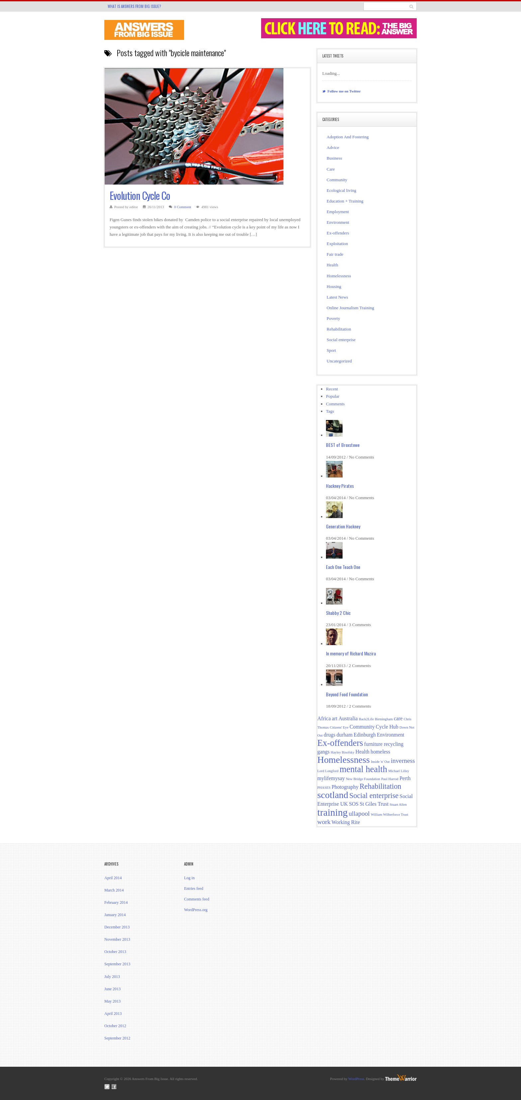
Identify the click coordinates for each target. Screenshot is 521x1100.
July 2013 (112, 976)
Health (332, 264)
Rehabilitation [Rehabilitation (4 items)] (380, 786)
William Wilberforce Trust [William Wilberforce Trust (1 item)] (389, 814)
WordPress (356, 1079)
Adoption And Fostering (347, 136)
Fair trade (335, 254)
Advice (333, 147)
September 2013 (117, 964)
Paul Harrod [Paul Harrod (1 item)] (389, 779)
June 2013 (112, 989)
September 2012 (117, 1038)
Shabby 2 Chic (338, 612)
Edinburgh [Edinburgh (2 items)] (365, 735)
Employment (338, 211)
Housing (334, 286)
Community (337, 179)
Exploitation (337, 243)
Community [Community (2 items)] (362, 727)
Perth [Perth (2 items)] (404, 778)
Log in (189, 878)
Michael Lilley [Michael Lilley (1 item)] (398, 771)
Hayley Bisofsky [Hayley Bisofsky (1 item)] (342, 752)
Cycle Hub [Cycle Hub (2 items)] (387, 727)
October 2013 (115, 951)
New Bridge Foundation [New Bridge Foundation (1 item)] (363, 779)
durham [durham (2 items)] (345, 735)
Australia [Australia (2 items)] (348, 718)
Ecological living (341, 190)
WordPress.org (195, 909)
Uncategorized (339, 360)
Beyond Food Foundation (347, 694)
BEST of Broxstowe (343, 444)
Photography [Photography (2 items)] (345, 787)
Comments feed (196, 899)
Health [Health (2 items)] (362, 752)
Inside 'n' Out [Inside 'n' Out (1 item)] (380, 761)
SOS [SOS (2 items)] (354, 804)
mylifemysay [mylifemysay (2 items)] (331, 778)
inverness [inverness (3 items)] (403, 760)
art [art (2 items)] (335, 718)
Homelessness (339, 275)
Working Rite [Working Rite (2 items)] (346, 822)
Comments (335, 403)
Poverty (333, 318)
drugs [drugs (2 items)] (329, 735)
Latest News (337, 297)
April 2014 (113, 878)
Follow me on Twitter (341, 91)
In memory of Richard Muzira (351, 653)
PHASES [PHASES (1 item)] (324, 787)
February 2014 (116, 902)
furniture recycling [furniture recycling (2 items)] (383, 744)
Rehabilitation (339, 329)
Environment (338, 222)
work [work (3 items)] (324, 821)
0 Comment (182, 207)
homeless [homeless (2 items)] (380, 752)
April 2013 (113, 1013)
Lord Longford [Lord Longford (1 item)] (328, 771)
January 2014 (115, 914)
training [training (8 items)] (332, 812)
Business (334, 158)
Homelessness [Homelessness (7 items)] (343, 760)
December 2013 (117, 927)
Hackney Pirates (340, 485)
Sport (331, 350)
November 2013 (117, 939)
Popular (332, 396)
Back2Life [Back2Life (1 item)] (366, 719)
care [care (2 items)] (398, 718)
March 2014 (114, 890)
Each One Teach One (343, 566)
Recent (332, 388)
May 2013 (112, 1001)
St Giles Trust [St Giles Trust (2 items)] (374, 804)
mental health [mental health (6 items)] (363, 769)
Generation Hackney (343, 526)
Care (331, 169)
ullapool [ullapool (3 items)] (359, 813)
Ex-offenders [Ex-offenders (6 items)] (340, 743)
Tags (330, 411)
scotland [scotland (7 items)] (332, 795)
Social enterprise (341, 339)
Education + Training (345, 201)
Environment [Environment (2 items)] (390, 735)
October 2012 (115, 1026)
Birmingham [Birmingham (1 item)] (384, 719)
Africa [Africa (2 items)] (324, 718)
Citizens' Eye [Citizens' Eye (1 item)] (339, 727)
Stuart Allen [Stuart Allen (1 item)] (398, 804)
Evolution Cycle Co (140, 195)
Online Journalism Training (350, 307)
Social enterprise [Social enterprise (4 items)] (373, 795)
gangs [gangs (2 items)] (323, 752)
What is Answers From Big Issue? (134, 6)
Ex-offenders (338, 232)
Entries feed (193, 888)
